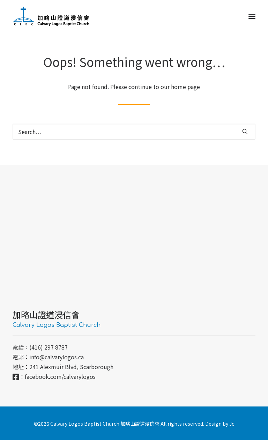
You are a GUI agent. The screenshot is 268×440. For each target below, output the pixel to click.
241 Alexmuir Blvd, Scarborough (71, 366)
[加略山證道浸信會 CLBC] (51, 16)
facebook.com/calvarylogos (60, 376)
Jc (231, 423)
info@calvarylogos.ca (56, 357)
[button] (252, 16)
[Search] (134, 132)
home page (185, 86)
